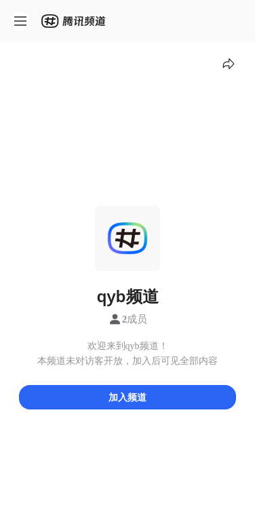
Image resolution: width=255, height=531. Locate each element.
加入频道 (127, 396)
